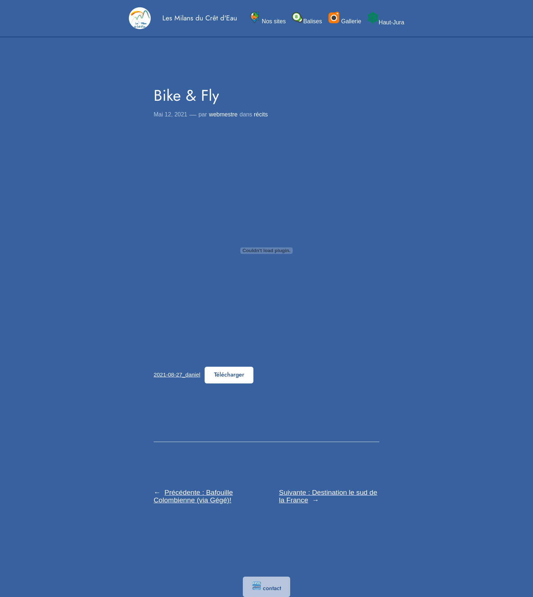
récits (261, 114)
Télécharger (229, 374)
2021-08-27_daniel (177, 374)
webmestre (223, 114)
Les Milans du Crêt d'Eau (199, 18)
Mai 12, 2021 (170, 114)
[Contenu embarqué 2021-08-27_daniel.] (266, 251)
